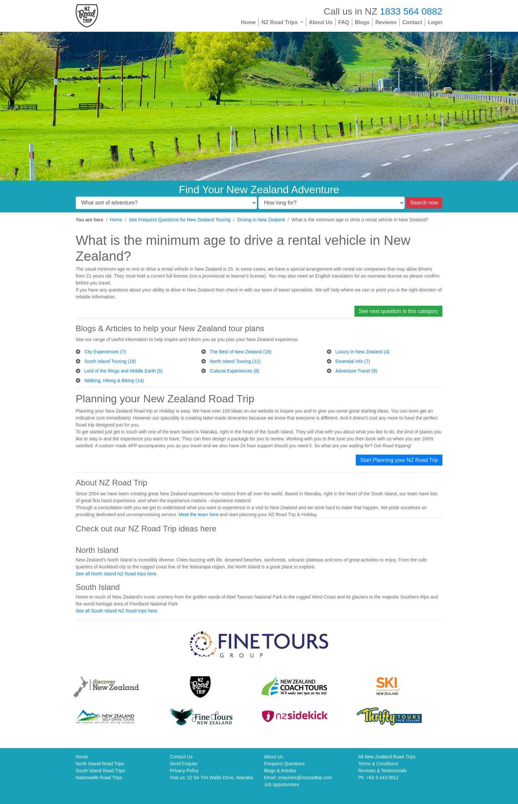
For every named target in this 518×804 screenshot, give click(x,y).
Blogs (362, 22)
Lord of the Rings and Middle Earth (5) (123, 371)
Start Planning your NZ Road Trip (399, 460)
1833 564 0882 (411, 11)
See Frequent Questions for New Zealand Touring (180, 219)
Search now (424, 202)
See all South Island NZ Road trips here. (117, 610)
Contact (412, 22)
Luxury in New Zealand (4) (362, 351)
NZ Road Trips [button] (280, 22)
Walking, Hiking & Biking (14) (114, 380)
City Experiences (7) (105, 351)
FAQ (343, 22)
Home (248, 22)
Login (435, 22)
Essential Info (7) (352, 361)
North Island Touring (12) (235, 361)
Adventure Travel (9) (356, 371)
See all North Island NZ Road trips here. (117, 573)
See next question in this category (398, 311)
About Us (321, 22)
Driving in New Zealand (261, 219)
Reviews (386, 22)
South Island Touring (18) (110, 361)
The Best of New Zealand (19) (241, 351)
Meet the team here (198, 514)
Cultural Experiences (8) (234, 371)
